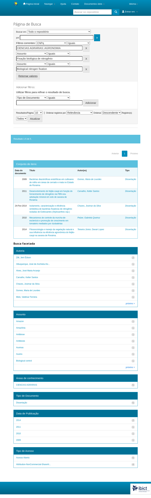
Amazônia (20, 328)
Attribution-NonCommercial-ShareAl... (33, 464)
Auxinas (20, 347)
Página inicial (31, 3)
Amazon (20, 321)
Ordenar (97, 113)
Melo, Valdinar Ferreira (26, 297)
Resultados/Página (25, 113)
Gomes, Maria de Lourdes (89, 179)
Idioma (133, 4)
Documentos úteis (94, 4)
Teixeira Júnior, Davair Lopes (90, 229)
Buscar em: (21, 32)
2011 (18, 427)
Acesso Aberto (23, 457)
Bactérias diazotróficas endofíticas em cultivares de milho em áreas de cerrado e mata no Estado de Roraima (52, 182)
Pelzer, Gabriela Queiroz (88, 218)
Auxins (19, 354)
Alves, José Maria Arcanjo (28, 270)
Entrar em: (130, 11)
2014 (18, 420)
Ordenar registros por (56, 113)
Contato (75, 4)
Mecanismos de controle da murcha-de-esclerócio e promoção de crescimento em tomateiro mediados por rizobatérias (49, 221)
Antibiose (20, 334)
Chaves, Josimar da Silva (89, 206)
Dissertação (130, 179)
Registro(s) (127, 113)
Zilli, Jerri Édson (23, 257)
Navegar (49, 4)
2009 (18, 440)
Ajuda (63, 4)
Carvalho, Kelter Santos (88, 191)
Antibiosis (20, 341)
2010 (18, 433)
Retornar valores (28, 75)
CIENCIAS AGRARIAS (26, 385)
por (17, 38)
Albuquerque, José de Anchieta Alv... (33, 264)
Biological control (24, 361)
